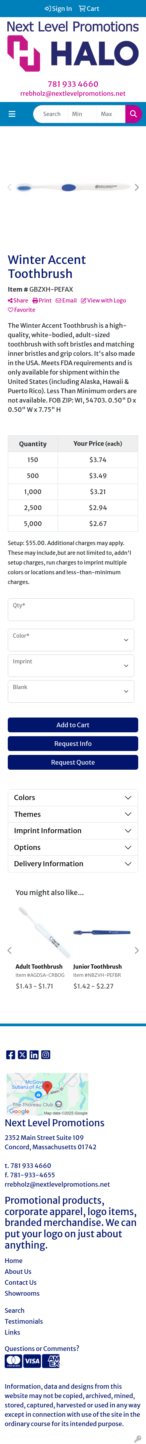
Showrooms (22, 1293)
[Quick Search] (50, 114)
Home (14, 1261)
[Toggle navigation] (12, 114)
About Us (18, 1271)
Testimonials (24, 1321)
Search (15, 1310)
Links (12, 1332)
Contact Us (21, 1282)
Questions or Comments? (42, 1349)
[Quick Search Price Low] (82, 114)
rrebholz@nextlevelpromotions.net (73, 93)
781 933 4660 (73, 84)
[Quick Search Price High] (111, 114)
